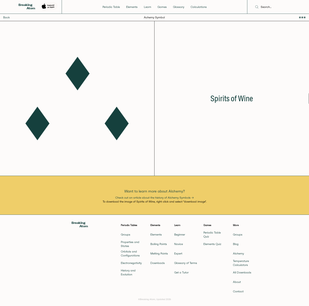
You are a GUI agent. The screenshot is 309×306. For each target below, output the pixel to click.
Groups (125, 234)
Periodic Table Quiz (212, 234)
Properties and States (130, 244)
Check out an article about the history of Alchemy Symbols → (154, 197)
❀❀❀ (302, 17)
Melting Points (159, 253)
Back (6, 17)
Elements (132, 7)
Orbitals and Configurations (130, 253)
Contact (238, 291)
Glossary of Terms (185, 263)
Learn (147, 7)
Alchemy (238, 253)
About (237, 282)
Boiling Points (158, 244)
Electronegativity (131, 263)
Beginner (179, 234)
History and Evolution (128, 272)
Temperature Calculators (241, 263)
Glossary (178, 7)
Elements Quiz (212, 244)
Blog (235, 244)
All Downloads (242, 272)
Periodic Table (111, 7)
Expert (178, 253)
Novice (178, 244)
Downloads (157, 263)
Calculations (199, 7)
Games (162, 7)
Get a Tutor (181, 272)
